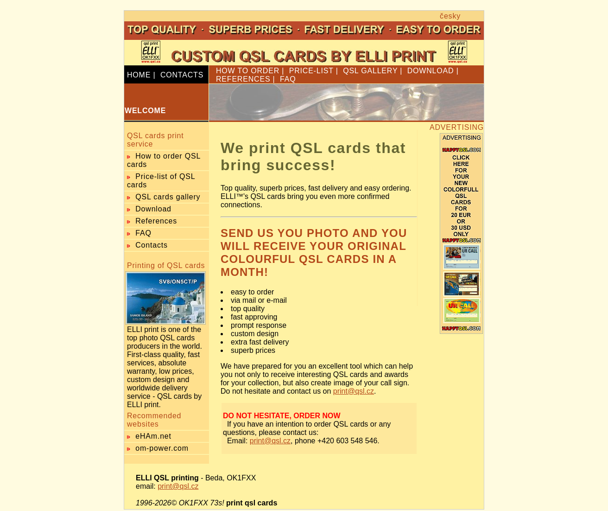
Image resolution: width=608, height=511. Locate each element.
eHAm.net (153, 436)
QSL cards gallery (167, 197)
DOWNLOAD (430, 71)
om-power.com (162, 448)
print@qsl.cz (353, 391)
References (156, 221)
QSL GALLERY (370, 71)
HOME (139, 75)
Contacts (151, 245)
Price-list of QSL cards (161, 180)
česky (450, 16)
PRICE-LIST (311, 71)
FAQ (288, 79)
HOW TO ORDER (247, 71)
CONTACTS (181, 75)
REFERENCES (243, 79)
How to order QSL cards (164, 160)
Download (153, 209)
